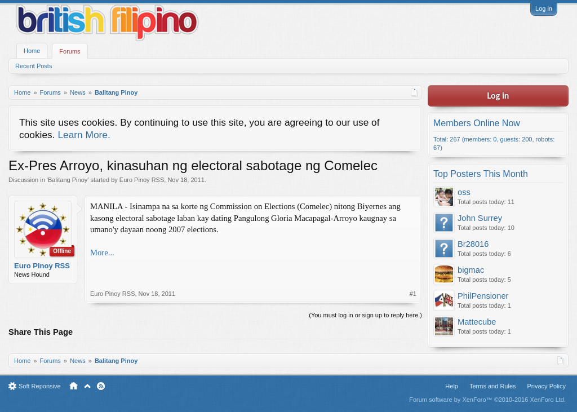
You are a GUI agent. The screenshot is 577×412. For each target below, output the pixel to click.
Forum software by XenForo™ (487, 399)
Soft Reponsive (40, 386)
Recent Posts (33, 66)
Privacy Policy (546, 386)
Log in (543, 8)
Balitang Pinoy (67, 179)
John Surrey (480, 218)
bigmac (471, 269)
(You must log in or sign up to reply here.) (365, 315)
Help (451, 386)
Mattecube (477, 321)
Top (87, 386)
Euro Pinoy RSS (141, 179)
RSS (101, 386)
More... (102, 252)
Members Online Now (476, 123)
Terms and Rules (492, 386)
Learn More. (83, 134)
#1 (413, 293)
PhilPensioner (483, 295)
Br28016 (473, 244)
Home (32, 50)
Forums (69, 51)
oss (464, 192)
